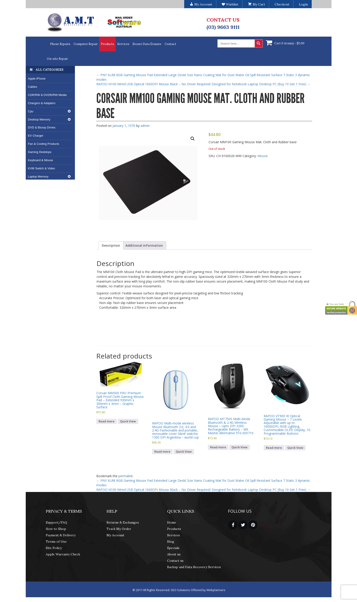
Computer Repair (86, 44)
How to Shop (56, 529)
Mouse (263, 156)
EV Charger (35, 135)
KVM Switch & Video (41, 168)
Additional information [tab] (144, 245)
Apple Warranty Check (63, 554)
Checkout (282, 4)
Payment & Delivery (61, 535)
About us (174, 554)
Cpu (30, 111)
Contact (170, 44)
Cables (32, 86)
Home (171, 522)
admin (145, 125)
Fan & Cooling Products (43, 143)
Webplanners (216, 590)
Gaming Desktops (39, 152)
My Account (115, 535)
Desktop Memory (39, 119)
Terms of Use (56, 541)
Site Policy (54, 548)
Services (123, 44)
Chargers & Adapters (42, 103)
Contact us (175, 561)
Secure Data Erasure (147, 44)
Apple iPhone (37, 78)
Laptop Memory (38, 176)
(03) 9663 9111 (223, 27)
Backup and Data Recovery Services (194, 567)
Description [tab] (111, 245)
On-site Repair (57, 59)
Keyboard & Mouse (40, 160)
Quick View (128, 421)
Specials (173, 548)
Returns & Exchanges (123, 522)
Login (303, 4)
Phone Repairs (60, 44)
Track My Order (119, 529)
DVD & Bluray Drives (42, 127)
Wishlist (230, 4)
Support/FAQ (56, 522)
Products (107, 44)
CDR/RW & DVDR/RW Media (47, 95)
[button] (193, 139)
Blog (170, 541)
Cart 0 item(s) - (289, 43)
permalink (125, 476)
